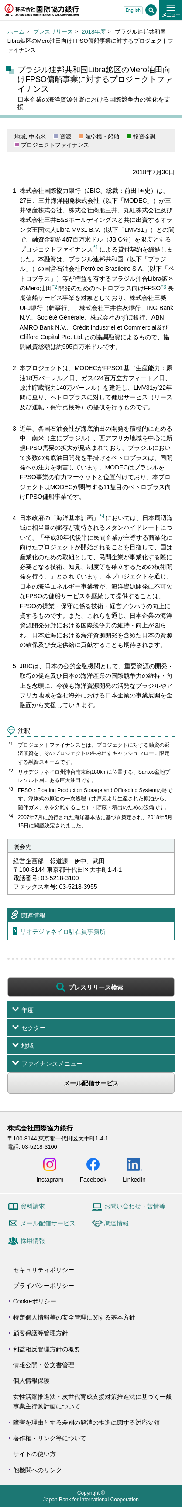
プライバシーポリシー (43, 1285)
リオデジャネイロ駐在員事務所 (63, 931)
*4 (102, 517)
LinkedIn (134, 1179)
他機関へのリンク (37, 1469)
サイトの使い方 (34, 1453)
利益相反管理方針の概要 (46, 1349)
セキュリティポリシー (43, 1269)
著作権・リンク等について (49, 1438)
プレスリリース (53, 31)
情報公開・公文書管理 (43, 1364)
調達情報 (116, 1223)
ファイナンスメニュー (51, 1063)
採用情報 (33, 1240)
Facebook (92, 1179)
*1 (95, 248)
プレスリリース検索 (95, 987)
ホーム (15, 31)
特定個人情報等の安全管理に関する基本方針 (74, 1317)
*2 (54, 287)
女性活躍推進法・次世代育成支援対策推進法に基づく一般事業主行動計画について (92, 1401)
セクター (33, 1027)
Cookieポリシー (35, 1301)
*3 (163, 287)
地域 (27, 1045)
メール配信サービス (91, 1083)
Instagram (49, 1179)
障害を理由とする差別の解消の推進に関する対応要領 (86, 1422)
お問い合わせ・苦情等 (134, 1206)
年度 (27, 1010)
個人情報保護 (31, 1380)
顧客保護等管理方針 (40, 1333)
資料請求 (33, 1206)
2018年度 (94, 31)
